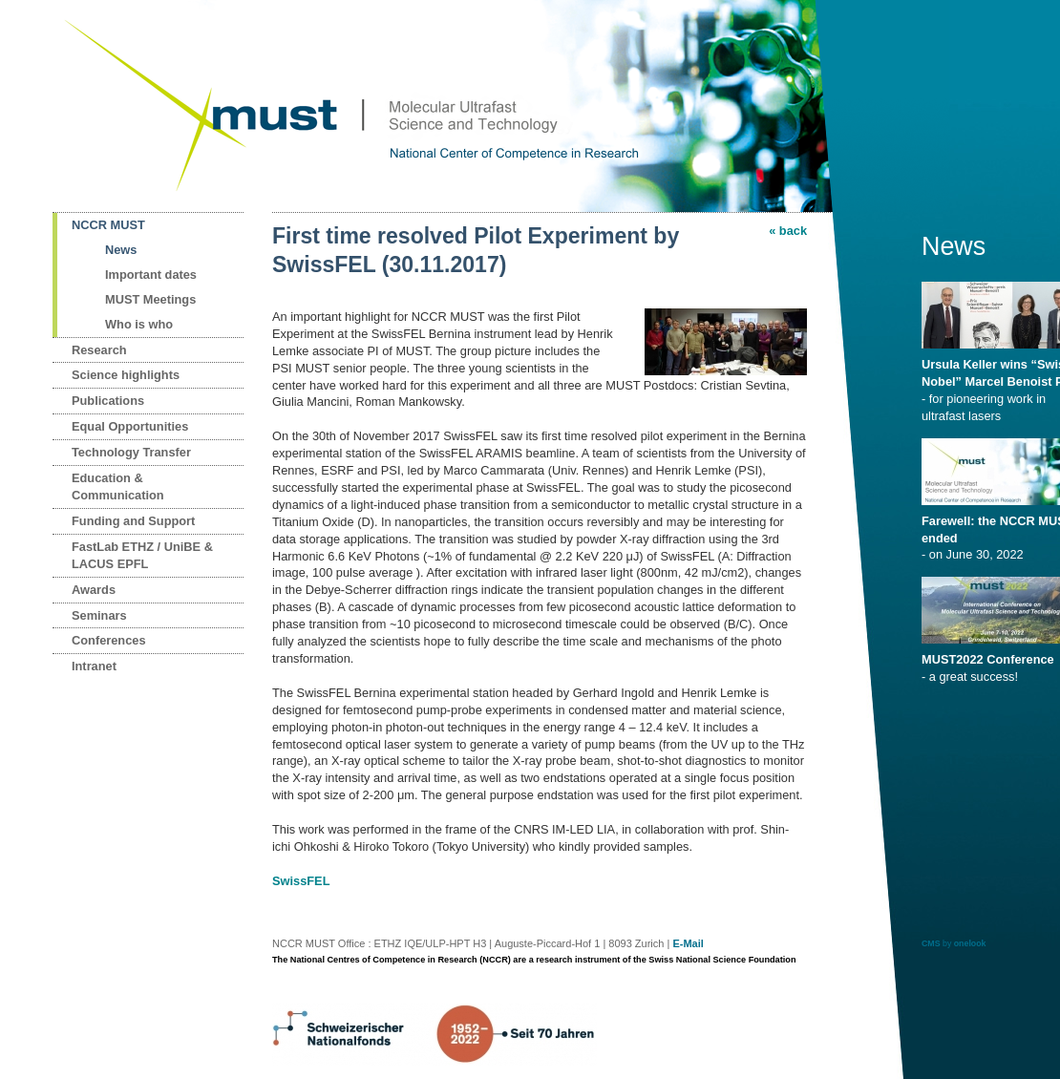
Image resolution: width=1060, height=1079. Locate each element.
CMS (931, 943)
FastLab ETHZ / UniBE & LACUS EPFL (142, 555)
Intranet (94, 666)
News (121, 250)
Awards (94, 589)
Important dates (151, 274)
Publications (108, 400)
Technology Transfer (131, 452)
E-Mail (687, 943)
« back (788, 230)
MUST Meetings (150, 299)
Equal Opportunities (130, 426)
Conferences (109, 640)
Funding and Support (133, 521)
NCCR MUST (108, 225)
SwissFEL (300, 881)
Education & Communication (118, 486)
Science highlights (126, 375)
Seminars (99, 615)
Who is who (139, 324)
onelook (970, 943)
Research (99, 350)
